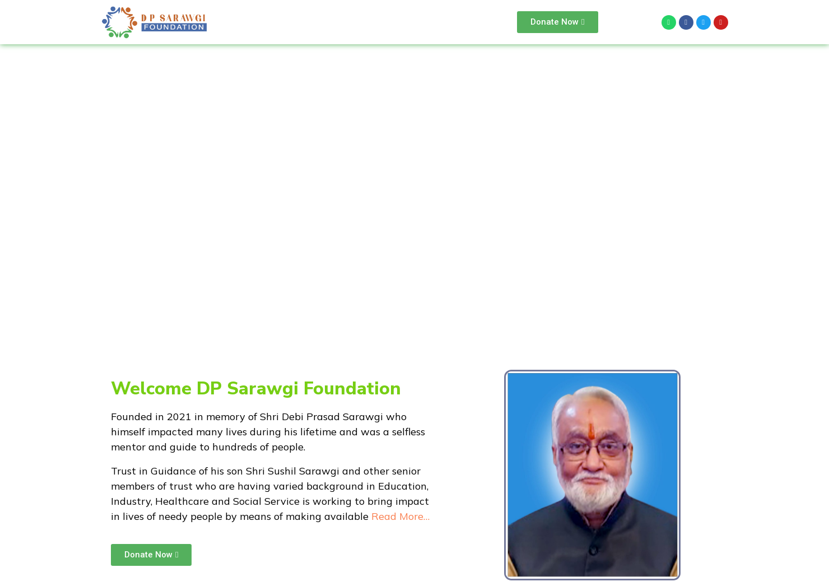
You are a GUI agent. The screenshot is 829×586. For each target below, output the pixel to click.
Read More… (400, 516)
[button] (557, 22)
